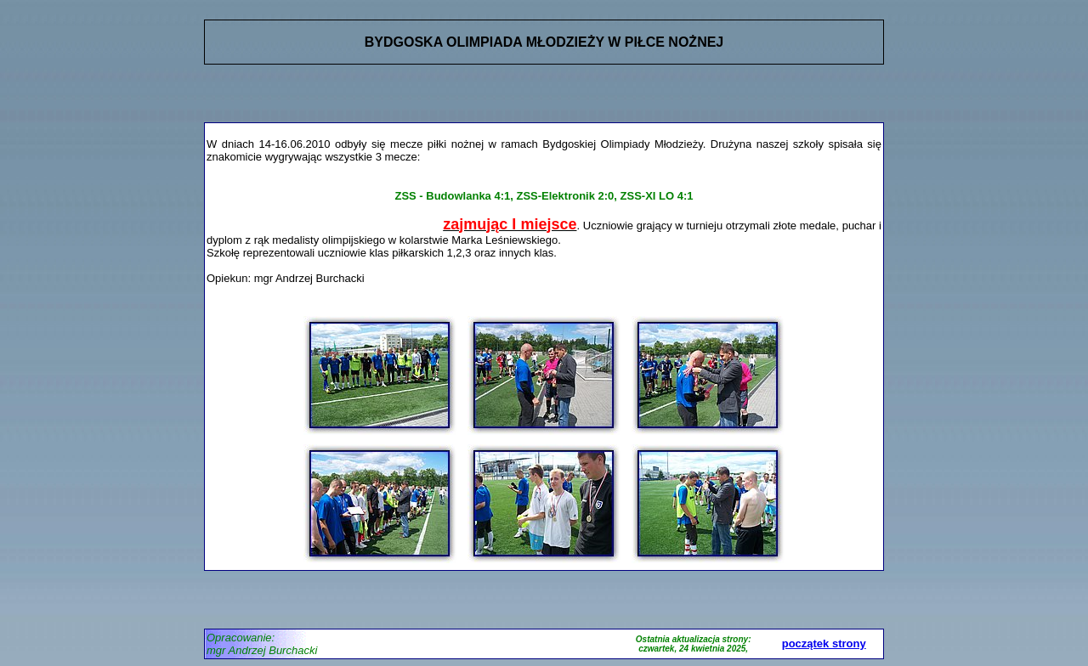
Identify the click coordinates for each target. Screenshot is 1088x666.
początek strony (824, 643)
